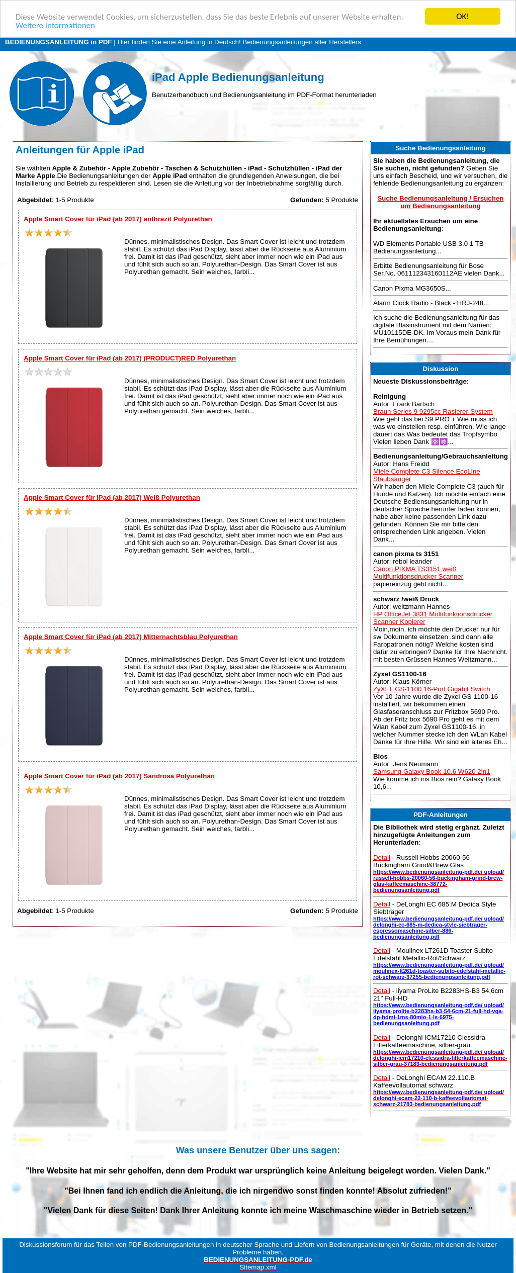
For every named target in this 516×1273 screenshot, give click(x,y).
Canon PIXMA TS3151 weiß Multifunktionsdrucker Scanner (418, 572)
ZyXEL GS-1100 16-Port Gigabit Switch (431, 689)
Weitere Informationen (55, 25)
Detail (381, 857)
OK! (462, 16)
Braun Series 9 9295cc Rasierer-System (433, 411)
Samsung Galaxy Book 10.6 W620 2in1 (431, 771)
